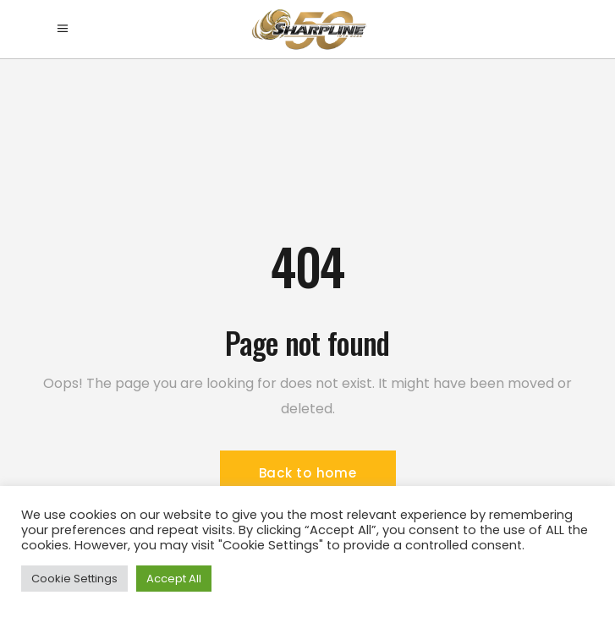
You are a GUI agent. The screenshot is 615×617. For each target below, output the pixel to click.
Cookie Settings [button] (74, 579)
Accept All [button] (173, 579)
